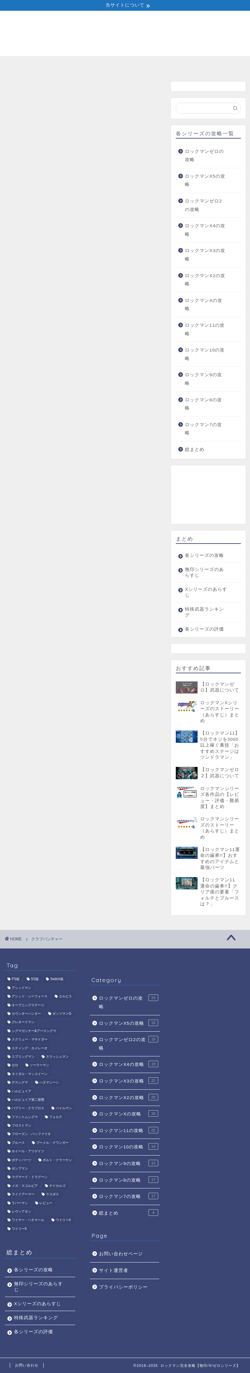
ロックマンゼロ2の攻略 (203, 205)
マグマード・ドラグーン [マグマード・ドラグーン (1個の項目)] (30, 1177)
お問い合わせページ (121, 1253)
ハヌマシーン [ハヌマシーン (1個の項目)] (49, 1082)
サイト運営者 (113, 1270)
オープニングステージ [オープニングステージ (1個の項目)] (28, 1005)
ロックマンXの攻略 (203, 304)
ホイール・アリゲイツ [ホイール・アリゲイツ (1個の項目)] (28, 1151)
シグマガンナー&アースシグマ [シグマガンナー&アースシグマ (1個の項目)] (34, 1031)
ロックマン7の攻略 (203, 429)
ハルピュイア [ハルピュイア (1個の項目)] (21, 1091)
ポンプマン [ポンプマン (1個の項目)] (20, 1168)
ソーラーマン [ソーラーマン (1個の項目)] (39, 1065)
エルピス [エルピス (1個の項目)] (65, 996)
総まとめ (194, 449)
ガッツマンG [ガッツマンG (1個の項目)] (61, 1013)
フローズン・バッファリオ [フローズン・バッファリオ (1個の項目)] (31, 1134)
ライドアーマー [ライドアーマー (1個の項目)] (23, 1194)
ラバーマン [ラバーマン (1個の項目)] (20, 1203)
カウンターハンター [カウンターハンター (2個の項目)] (26, 1013)
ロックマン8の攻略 (203, 404)
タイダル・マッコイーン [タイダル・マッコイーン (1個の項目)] (30, 1074)
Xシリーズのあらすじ (125, 67)
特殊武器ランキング (172, 67)
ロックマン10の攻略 (205, 354)
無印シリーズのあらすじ (78, 67)
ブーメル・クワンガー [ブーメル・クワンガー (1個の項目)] (52, 1142)
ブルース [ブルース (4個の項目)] (18, 1142)
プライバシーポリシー (123, 1287)
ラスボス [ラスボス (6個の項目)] (52, 1194)
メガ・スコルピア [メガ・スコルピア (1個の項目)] (25, 1185)
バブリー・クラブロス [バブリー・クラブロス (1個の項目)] (28, 1108)
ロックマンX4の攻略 (205, 230)
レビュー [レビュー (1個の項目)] (45, 1203)
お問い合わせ (26, 1365)
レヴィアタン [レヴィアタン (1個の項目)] (21, 1211)
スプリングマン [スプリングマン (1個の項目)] (23, 1056)
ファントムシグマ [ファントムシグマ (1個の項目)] (25, 1117)
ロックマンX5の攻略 (205, 180)
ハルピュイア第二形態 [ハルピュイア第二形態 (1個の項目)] (28, 1099)
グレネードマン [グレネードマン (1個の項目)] (23, 1022)
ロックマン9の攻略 (203, 379)
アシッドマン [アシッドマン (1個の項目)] (21, 988)
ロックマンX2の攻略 (205, 280)
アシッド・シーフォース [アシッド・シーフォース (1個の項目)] (30, 996)
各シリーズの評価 (219, 67)
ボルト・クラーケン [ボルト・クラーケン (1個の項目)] (57, 1160)
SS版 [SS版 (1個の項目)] (35, 979)
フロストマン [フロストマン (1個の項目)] (21, 1125)
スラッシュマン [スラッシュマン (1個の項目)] (57, 1056)
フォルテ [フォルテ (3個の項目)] (55, 1117)
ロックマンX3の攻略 (205, 254)
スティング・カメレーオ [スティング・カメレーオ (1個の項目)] (30, 1048)
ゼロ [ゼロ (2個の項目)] (15, 1065)
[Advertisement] (208, 494)
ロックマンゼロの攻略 (204, 155)
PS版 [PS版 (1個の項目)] (16, 979)
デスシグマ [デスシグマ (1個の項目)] (20, 1082)
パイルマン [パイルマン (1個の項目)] (64, 1108)
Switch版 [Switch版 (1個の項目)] (56, 979)
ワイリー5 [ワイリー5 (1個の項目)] (19, 1229)
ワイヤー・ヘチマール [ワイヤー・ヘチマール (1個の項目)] (28, 1220)
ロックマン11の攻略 (205, 329)
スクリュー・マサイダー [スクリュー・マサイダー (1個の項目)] (30, 1039)
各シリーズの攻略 (30, 67)
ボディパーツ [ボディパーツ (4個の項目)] (21, 1160)
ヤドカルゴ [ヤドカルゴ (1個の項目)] (57, 1185)
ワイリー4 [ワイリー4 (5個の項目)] (63, 1220)
